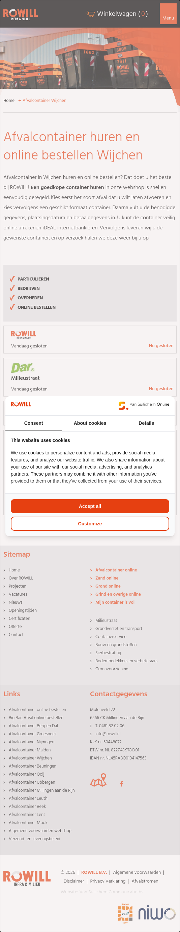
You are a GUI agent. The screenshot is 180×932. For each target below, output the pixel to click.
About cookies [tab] (90, 423)
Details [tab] (146, 423)
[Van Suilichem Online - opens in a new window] (144, 406)
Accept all (90, 506)
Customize (90, 523)
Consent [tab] (33, 423)
